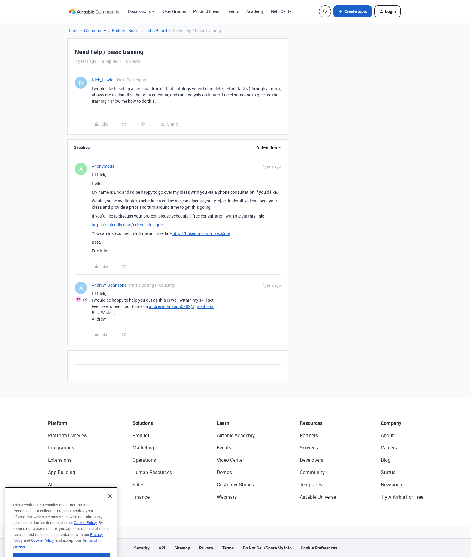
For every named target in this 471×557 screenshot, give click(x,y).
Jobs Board (156, 30)
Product (141, 435)
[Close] (110, 508)
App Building (61, 472)
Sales (138, 484)
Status (388, 472)
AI (50, 484)
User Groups (174, 11)
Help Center (282, 11)
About (387, 435)
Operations (144, 460)
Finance (141, 497)
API (162, 548)
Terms (228, 548)
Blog (385, 460)
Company (391, 423)
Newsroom (392, 484)
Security (142, 548)
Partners (309, 435)
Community (95, 30)
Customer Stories (235, 484)
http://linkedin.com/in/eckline (201, 233)
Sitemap (182, 548)
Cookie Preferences (319, 548)
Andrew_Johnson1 (109, 285)
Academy (255, 11)
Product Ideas (206, 11)
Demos (224, 472)
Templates (311, 484)
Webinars (227, 497)
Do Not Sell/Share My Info (267, 548)
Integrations (61, 447)
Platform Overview (67, 435)
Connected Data (65, 497)
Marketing (143, 447)
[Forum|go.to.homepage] (94, 11)
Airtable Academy (236, 435)
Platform (57, 423)
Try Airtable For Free (402, 497)
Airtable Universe (318, 497)
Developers (311, 460)
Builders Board (126, 30)
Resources (311, 423)
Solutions (142, 423)
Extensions (59, 460)
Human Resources (152, 472)
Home (72, 30)
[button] (352, 11)
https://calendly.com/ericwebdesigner (128, 224)
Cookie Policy (85, 534)
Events (232, 11)
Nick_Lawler (103, 80)
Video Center (230, 460)
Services (309, 447)
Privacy (206, 548)
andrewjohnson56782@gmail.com (181, 306)
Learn (223, 423)
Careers (389, 447)
